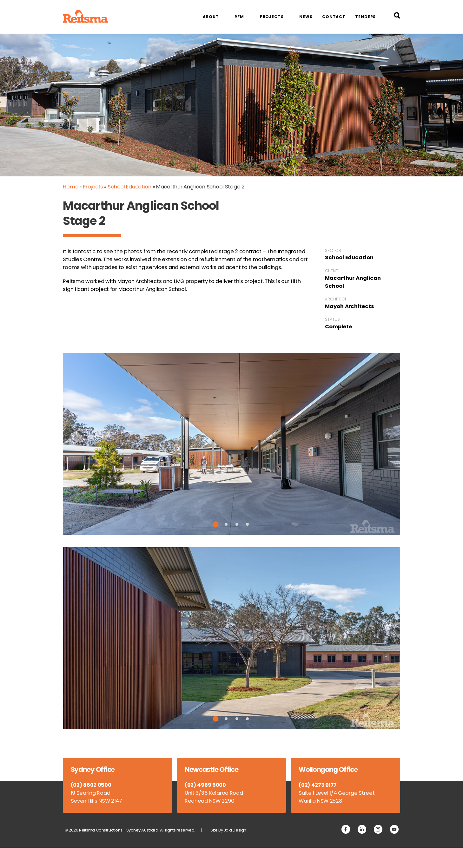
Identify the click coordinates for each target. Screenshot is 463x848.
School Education (130, 186)
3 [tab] (236, 524)
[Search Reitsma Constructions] (397, 16)
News (306, 16)
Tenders (365, 16)
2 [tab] (226, 524)
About (211, 16)
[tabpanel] (231, 444)
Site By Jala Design (229, 830)
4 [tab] (247, 524)
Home (70, 186)
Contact (334, 16)
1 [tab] (216, 524)
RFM (239, 16)
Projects (272, 16)
